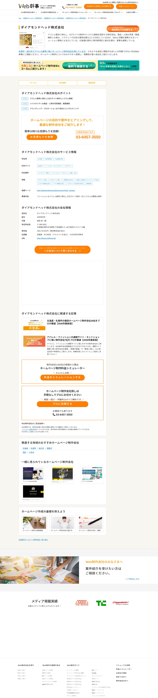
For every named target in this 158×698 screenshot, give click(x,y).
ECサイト (69, 167)
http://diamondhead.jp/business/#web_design (56, 191)
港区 (24, 454)
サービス (33, 83)
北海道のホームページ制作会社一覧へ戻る (33, 523)
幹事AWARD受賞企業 (73, 692)
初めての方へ (121, 675)
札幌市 (33, 450)
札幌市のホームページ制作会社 (76, 18)
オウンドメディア (97, 675)
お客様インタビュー (73, 689)
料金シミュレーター (123, 668)
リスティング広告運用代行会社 (101, 686)
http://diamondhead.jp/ (46, 239)
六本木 (31, 454)
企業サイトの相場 (47, 669)
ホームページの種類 (72, 669)
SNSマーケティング (98, 689)
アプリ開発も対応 (58, 184)
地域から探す (21, 669)
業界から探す (21, 672)
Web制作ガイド (73, 665)
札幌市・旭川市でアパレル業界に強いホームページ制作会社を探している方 (52, 51)
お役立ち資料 (132, 12)
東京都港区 (48, 160)
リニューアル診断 (122, 665)
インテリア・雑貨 (43, 174)
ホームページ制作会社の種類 (75, 672)
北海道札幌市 (59, 160)
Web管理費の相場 (47, 684)
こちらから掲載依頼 (28, 431)
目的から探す (21, 675)
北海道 (40, 160)
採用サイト (95, 678)
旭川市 (41, 450)
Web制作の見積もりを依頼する (99, 6)
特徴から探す (21, 678)
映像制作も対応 (68, 181)
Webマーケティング (98, 692)
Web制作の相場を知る (49, 12)
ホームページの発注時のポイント (76, 675)
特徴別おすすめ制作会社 (74, 681)
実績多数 (88, 184)
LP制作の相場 (46, 672)
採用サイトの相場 (47, 678)
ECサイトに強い (55, 181)
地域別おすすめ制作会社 (74, 678)
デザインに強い (42, 181)
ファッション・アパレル (59, 174)
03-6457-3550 (74, 7)
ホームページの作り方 (98, 695)
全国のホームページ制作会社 (32, 18)
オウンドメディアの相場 (49, 681)
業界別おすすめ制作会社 (74, 684)
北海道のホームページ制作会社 (54, 18)
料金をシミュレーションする (62, 379)
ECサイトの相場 (47, 675)
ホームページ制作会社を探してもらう (108, 12)
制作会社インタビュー (73, 686)
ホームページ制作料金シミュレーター (76, 12)
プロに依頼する (62, 405)
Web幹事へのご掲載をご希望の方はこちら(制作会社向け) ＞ (120, 2)
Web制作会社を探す (29, 12)
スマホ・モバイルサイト (55, 167)
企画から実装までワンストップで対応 (87, 181)
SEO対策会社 (96, 681)
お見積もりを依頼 (42, 137)
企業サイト (41, 167)
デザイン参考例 (71, 695)
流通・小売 (73, 174)
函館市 (49, 450)
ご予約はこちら (132, 562)
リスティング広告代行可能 (75, 184)
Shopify (94, 672)
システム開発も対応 (44, 184)
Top (20, 18)
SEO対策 (94, 684)
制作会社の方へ (122, 678)
